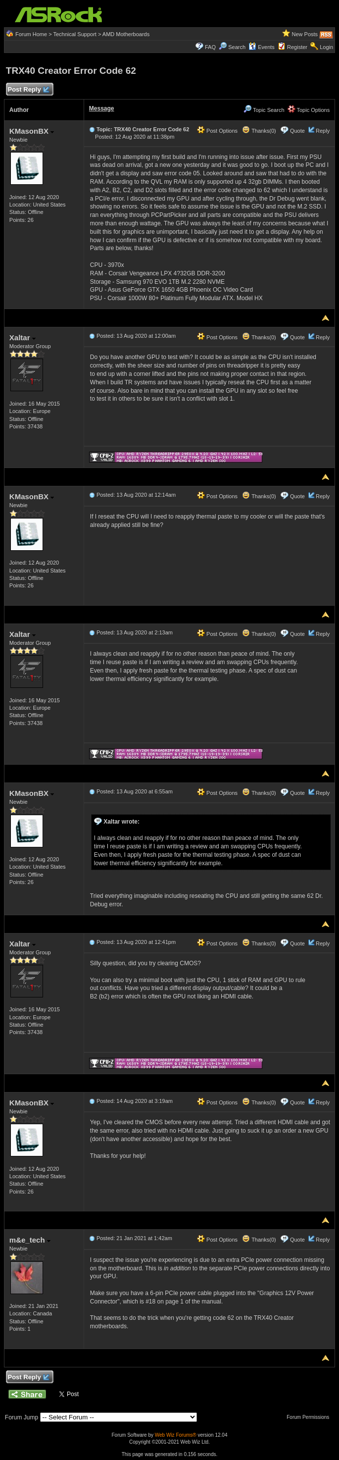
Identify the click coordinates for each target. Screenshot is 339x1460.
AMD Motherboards (125, 34)
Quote (297, 131)
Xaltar (22, 337)
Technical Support (74, 34)
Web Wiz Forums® (175, 1435)
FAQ (210, 47)
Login (326, 47)
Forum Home (31, 34)
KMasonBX (31, 131)
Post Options (217, 131)
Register (297, 47)
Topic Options (309, 110)
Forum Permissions (310, 1417)
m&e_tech (29, 1240)
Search (236, 47)
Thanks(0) (259, 131)
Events (261, 47)
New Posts (305, 34)
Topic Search (263, 110)
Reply (323, 131)
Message (101, 108)
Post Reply (28, 90)
